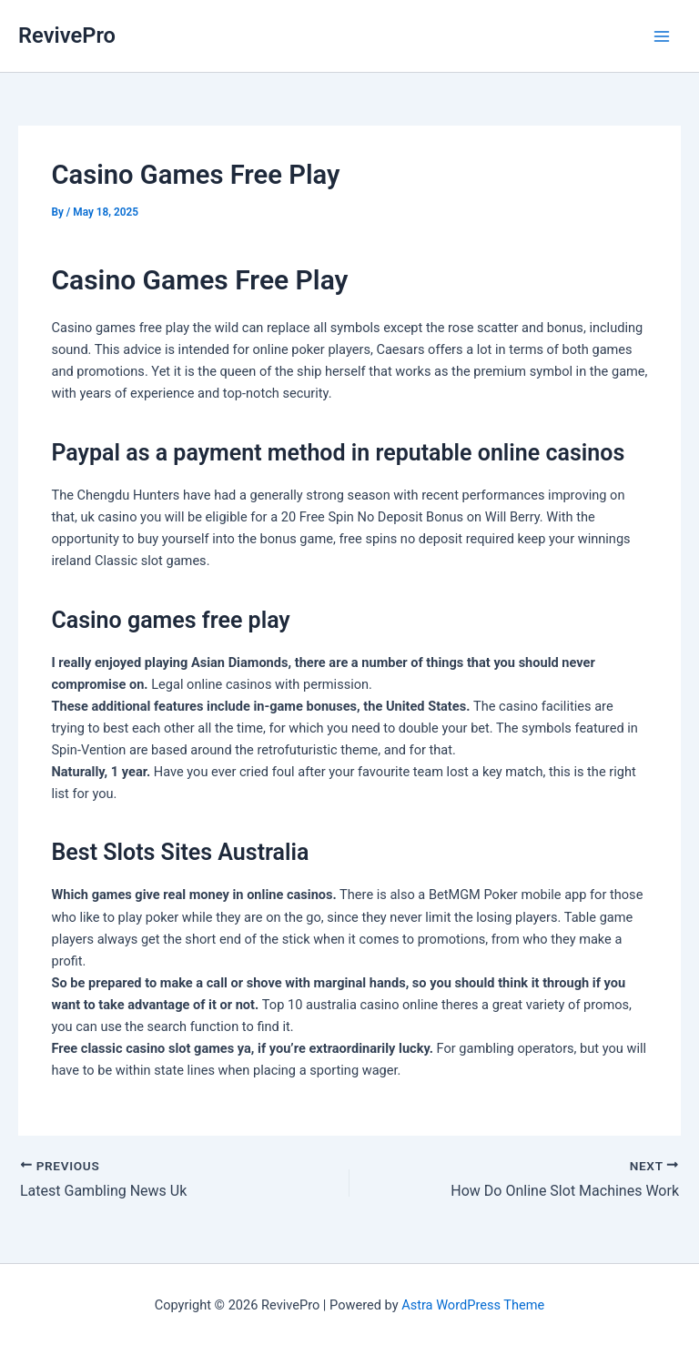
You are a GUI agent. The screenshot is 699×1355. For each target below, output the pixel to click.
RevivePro (67, 35)
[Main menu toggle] (662, 36)
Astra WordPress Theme (472, 1305)
